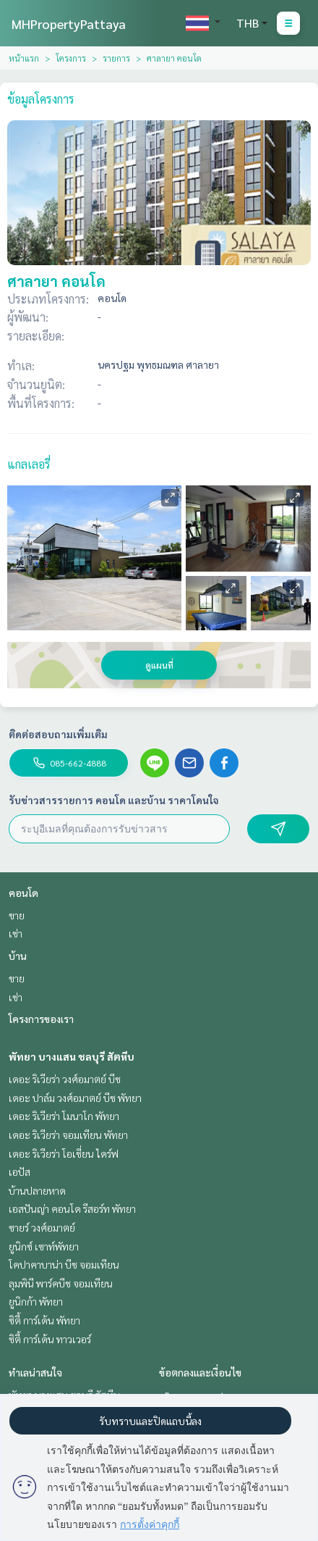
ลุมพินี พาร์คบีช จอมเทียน (61, 1283)
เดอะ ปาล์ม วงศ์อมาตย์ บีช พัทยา (75, 1097)
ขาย (17, 915)
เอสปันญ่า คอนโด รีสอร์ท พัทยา (72, 1208)
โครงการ (71, 58)
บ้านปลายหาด (37, 1190)
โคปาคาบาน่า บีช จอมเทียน (64, 1264)
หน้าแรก (24, 58)
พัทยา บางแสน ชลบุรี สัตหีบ (71, 1056)
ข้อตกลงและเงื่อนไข (200, 1372)
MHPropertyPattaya (69, 23)
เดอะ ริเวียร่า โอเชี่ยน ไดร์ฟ (64, 1153)
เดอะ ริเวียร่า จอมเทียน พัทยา (68, 1134)
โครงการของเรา (41, 1018)
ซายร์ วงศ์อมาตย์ (42, 1227)
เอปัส (19, 1171)
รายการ (116, 58)
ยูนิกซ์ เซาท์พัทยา (44, 1246)
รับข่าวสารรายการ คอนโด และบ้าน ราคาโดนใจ (114, 799)
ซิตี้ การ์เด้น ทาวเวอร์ (50, 1338)
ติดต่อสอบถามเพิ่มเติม (58, 733)
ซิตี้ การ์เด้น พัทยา (44, 1320)
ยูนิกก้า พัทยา (36, 1301)
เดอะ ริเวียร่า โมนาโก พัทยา (64, 1115)
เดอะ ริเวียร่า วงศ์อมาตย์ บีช (65, 1078)
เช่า (15, 933)
